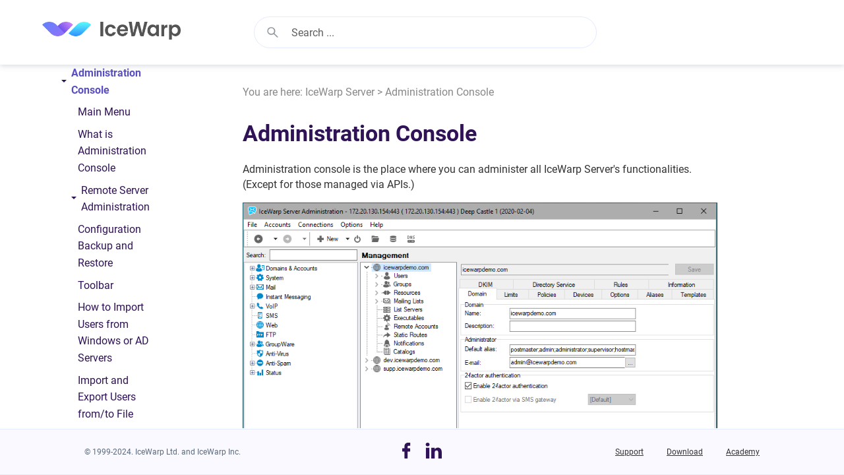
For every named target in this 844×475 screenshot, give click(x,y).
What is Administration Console (112, 151)
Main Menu (104, 112)
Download (685, 452)
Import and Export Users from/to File (107, 397)
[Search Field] (425, 32)
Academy (743, 452)
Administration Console (95, 84)
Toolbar (95, 285)
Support (629, 452)
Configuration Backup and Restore (109, 246)
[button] (272, 32)
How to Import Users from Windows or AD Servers (113, 332)
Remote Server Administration (110, 201)
